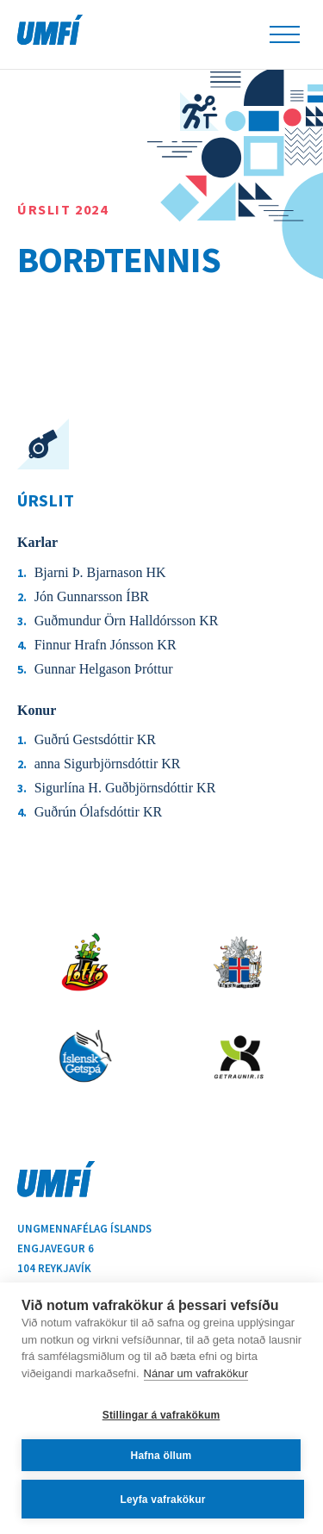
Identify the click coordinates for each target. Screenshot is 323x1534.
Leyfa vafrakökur (162, 1500)
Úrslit (45, 500)
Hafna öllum (161, 1456)
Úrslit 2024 (63, 209)
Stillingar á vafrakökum (161, 1415)
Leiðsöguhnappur (285, 34)
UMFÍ (50, 30)
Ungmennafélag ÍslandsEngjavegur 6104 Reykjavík (84, 1248)
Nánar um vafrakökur (196, 1373)
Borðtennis (119, 259)
